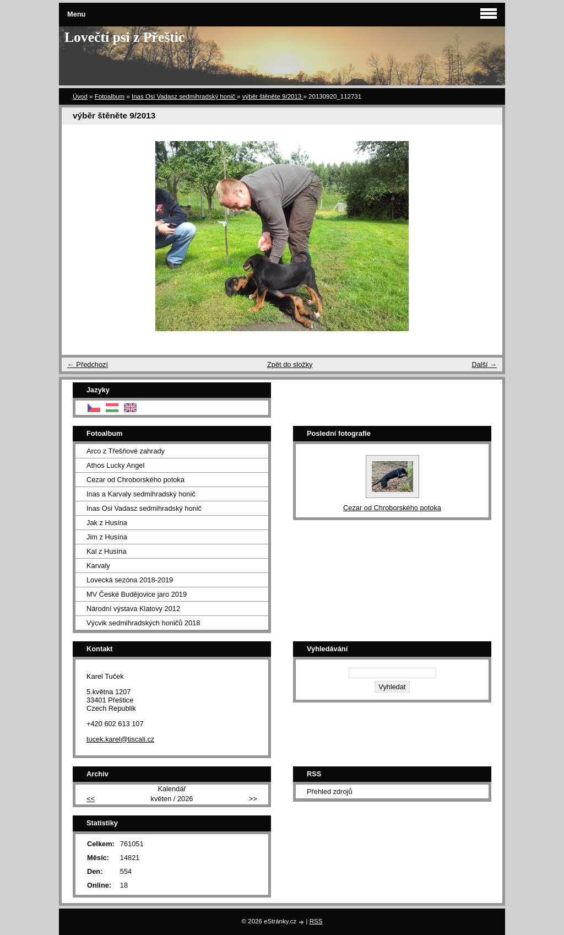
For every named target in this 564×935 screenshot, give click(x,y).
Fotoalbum (109, 96)
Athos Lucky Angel (115, 465)
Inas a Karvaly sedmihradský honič (141, 494)
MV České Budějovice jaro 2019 (136, 594)
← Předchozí (87, 364)
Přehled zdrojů (329, 791)
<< (90, 799)
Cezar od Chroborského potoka (135, 479)
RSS (316, 921)
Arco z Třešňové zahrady (125, 451)
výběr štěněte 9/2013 (272, 96)
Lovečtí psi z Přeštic (124, 37)
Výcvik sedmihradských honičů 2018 (143, 623)
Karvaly (98, 565)
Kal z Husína (106, 551)
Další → (484, 364)
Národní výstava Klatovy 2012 (133, 608)
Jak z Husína (106, 522)
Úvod (80, 96)
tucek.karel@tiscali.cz (120, 739)
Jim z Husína (106, 537)
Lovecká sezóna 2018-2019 (129, 580)
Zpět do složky (290, 364)
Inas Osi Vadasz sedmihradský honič (184, 96)
